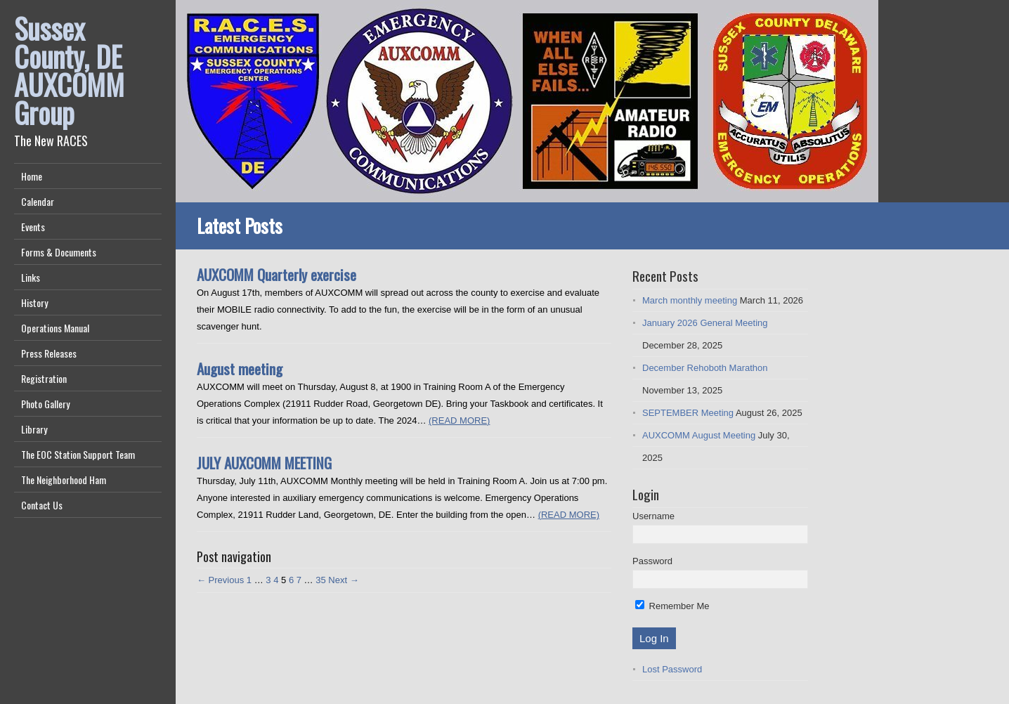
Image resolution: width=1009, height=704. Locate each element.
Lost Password (672, 669)
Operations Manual (55, 327)
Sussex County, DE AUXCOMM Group (69, 70)
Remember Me (672, 606)
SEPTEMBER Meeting (688, 413)
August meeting (239, 368)
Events (33, 226)
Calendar (37, 201)
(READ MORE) (459, 420)
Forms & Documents (58, 252)
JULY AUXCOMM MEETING (264, 463)
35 (320, 580)
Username (653, 516)
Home (31, 176)
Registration (44, 378)
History (34, 302)
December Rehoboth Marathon (705, 368)
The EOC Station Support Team (78, 454)
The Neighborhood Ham (63, 479)
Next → (343, 580)
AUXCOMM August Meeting (698, 435)
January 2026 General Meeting (705, 323)
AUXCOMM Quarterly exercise (276, 274)
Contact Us (42, 504)
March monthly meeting (689, 300)
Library (34, 429)
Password (652, 561)
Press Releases (49, 353)
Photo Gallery (45, 403)
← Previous (220, 580)
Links (30, 277)
